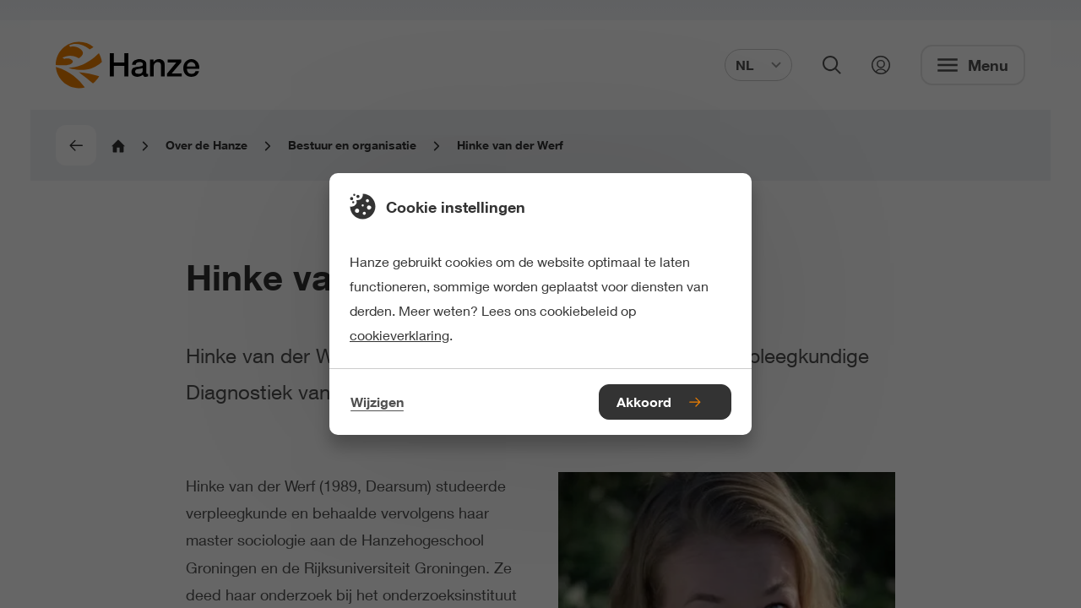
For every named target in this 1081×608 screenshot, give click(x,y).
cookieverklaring (399, 335)
